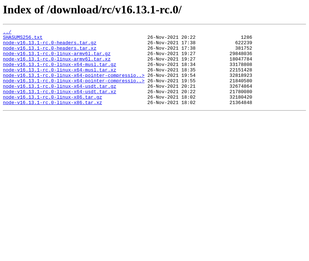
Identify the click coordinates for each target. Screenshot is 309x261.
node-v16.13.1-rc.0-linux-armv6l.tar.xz (56, 65)
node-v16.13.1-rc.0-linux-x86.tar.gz (52, 111)
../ (7, 32)
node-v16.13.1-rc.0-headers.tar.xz (49, 52)
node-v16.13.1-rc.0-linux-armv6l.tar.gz (56, 58)
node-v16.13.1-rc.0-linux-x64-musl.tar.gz (59, 72)
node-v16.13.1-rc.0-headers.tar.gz (49, 45)
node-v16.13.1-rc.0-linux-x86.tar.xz (52, 117)
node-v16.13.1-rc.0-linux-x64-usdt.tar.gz (59, 98)
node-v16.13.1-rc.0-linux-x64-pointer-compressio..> (74, 85)
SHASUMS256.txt (22, 39)
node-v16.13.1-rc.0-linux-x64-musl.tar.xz (59, 78)
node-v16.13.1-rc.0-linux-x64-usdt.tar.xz (59, 104)
